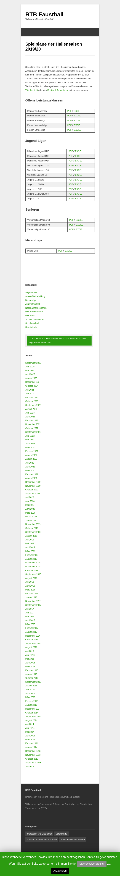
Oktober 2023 (31, 401)
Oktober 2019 (31, 528)
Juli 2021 (29, 463)
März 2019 (30, 551)
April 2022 (30, 443)
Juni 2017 (30, 612)
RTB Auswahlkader (34, 311)
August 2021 (31, 459)
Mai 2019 (29, 543)
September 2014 (33, 716)
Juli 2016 (29, 651)
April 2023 (30, 416)
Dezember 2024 (33, 382)
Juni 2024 (30, 393)
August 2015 (31, 685)
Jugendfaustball (32, 304)
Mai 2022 (29, 439)
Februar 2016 (31, 670)
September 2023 (33, 405)
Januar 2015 (31, 705)
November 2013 (33, 755)
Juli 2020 (29, 497)
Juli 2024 (29, 390)
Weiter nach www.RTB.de (72, 839)
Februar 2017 (31, 628)
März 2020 (30, 513)
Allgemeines (31, 292)
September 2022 (33, 432)
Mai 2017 (29, 616)
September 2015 (33, 682)
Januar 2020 (31, 520)
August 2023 (31, 409)
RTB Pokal (30, 315)
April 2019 (30, 547)
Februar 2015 (31, 701)
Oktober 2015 (31, 678)
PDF (69, 111)
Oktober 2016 (31, 639)
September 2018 (33, 574)
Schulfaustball (32, 323)
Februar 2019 (31, 555)
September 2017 (33, 605)
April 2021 (30, 467)
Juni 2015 (30, 689)
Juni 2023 (30, 413)
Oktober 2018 (31, 570)
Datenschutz (62, 834)
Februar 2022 (31, 451)
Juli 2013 (29, 766)
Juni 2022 (30, 436)
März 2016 (30, 666)
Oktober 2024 (31, 386)
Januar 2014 (31, 747)
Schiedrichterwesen (34, 319)
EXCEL (77, 111)
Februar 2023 (31, 420)
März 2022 (30, 447)
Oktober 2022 (31, 428)
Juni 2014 (30, 728)
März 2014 (30, 739)
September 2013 (33, 762)
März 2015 (30, 697)
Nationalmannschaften (36, 308)
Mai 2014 (29, 732)
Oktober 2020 (31, 489)
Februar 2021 (31, 474)
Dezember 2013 (33, 751)
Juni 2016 (30, 655)
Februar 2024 (31, 397)
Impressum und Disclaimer (39, 834)
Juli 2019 (29, 539)
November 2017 (33, 601)
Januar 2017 (31, 632)
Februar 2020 (31, 516)
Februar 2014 (31, 743)
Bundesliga (30, 300)
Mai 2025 (29, 370)
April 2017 (30, 620)
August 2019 (31, 536)
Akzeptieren (60, 870)
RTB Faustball (44, 14)
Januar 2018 (31, 597)
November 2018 (33, 566)
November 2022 (33, 424)
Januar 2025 (31, 378)
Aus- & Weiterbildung (35, 296)
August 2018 (31, 578)
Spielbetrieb (31, 327)
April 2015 (30, 693)
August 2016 (31, 647)
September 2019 (33, 532)
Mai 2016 (29, 659)
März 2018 (30, 590)
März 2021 (30, 470)
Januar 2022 (31, 455)
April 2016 (30, 662)
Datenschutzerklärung (91, 863)
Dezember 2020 (33, 482)
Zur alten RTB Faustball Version (42, 839)
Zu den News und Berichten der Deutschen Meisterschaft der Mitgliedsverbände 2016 (57, 340)
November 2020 (33, 486)
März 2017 (30, 624)
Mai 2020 (29, 505)
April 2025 (30, 374)
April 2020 (30, 509)
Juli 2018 (29, 582)
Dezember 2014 (33, 709)
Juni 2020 (30, 501)
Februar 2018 (31, 593)
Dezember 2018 (33, 562)
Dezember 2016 (33, 636)
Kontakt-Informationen (57, 90)
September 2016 (33, 643)
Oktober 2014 (31, 713)
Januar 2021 (31, 478)
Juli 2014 (29, 724)
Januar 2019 (31, 559)
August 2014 (31, 720)
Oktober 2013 (31, 759)
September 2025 (33, 363)
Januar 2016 (31, 674)
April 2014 (30, 735)
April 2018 (30, 586)
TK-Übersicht (31, 90)
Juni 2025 (30, 366)
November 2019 (33, 524)
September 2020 (33, 493)
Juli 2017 (29, 609)
